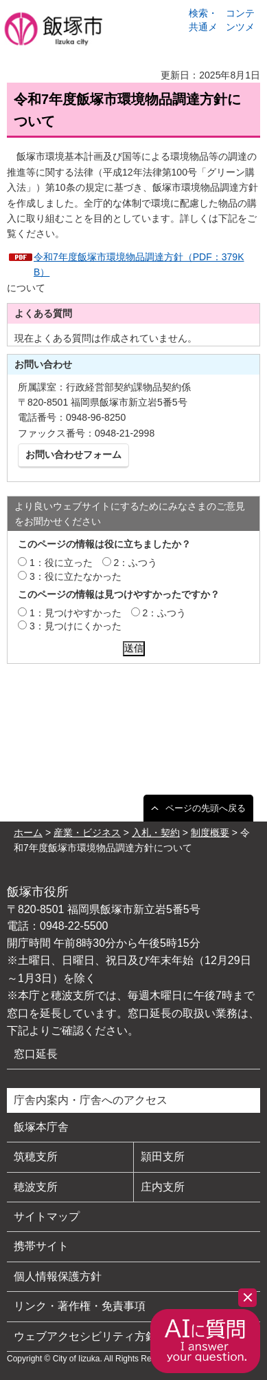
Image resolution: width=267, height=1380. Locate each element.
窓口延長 (36, 1054)
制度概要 (210, 832)
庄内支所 (163, 1187)
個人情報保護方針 (58, 1276)
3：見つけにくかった (75, 625)
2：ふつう (136, 562)
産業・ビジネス (87, 832)
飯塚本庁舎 (41, 1127)
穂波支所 (36, 1187)
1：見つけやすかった (75, 612)
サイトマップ (47, 1216)
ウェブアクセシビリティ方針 (85, 1336)
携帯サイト (41, 1246)
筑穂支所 (36, 1156)
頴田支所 (163, 1156)
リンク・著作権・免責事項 (80, 1306)
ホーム (28, 832)
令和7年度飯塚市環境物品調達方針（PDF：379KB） (139, 264)
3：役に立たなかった (75, 576)
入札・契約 (156, 832)
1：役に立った (61, 562)
